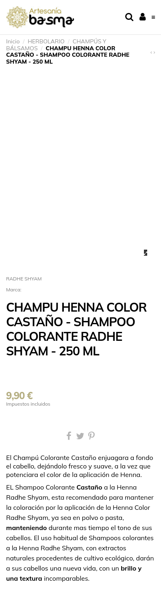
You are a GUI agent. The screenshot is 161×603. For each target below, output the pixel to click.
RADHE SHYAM (24, 279)
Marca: (14, 290)
